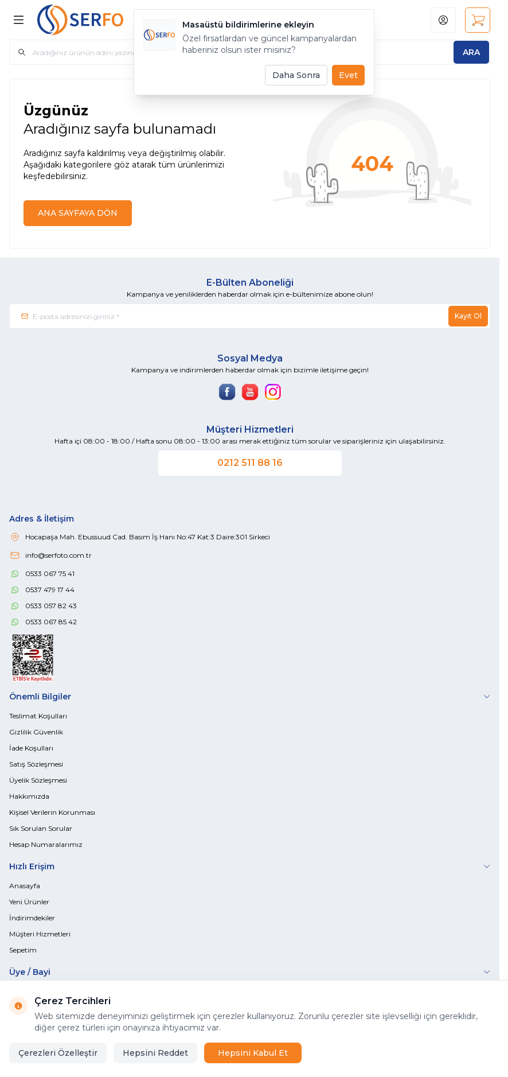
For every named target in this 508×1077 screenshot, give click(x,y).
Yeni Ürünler (29, 901)
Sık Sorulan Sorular (40, 828)
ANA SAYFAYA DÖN (78, 213)
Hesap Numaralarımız (46, 844)
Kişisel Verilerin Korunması (52, 812)
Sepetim (23, 950)
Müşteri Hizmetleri (40, 934)
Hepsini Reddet (155, 1053)
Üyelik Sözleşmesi (38, 780)
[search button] (471, 52)
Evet (348, 75)
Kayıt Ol (468, 316)
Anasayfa (24, 885)
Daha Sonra (296, 75)
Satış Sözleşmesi (36, 764)
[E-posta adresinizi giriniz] (249, 316)
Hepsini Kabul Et (253, 1053)
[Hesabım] (443, 20)
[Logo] (92, 20)
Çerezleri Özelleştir (57, 1053)
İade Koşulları (31, 748)
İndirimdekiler (32, 917)
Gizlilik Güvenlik (36, 732)
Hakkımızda (29, 796)
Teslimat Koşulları (38, 715)
